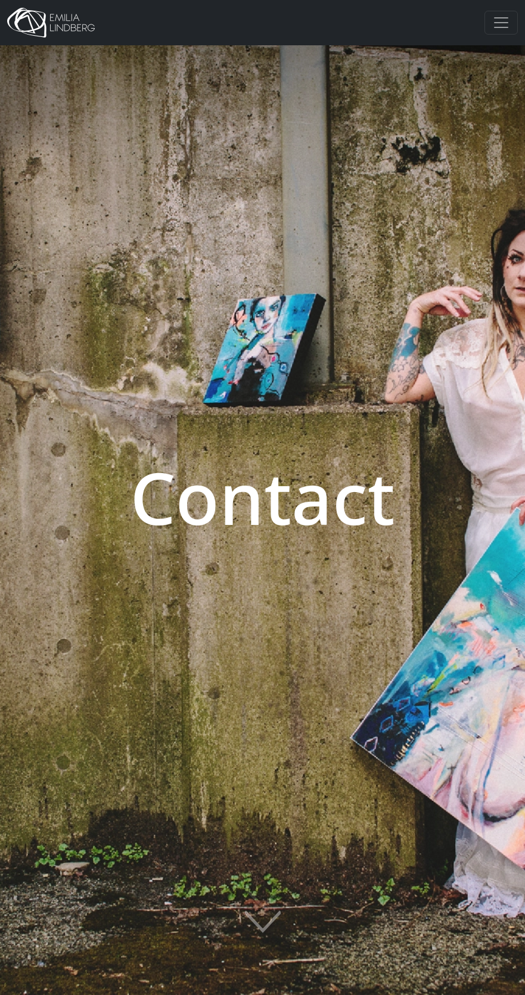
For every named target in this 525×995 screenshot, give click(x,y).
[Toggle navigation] (501, 23)
